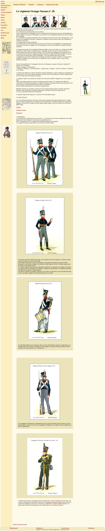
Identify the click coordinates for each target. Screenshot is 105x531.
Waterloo (3, 14)
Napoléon (3, 9)
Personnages (4, 7)
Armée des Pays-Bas (52, 4)
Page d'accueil (13, 528)
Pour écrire (91, 528)
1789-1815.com (99, 1)
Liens (2, 30)
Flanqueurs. (19, 113)
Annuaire (3, 3)
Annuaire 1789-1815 (19, 4)
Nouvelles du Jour (5, 32)
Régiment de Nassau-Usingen (54, 502)
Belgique (3, 17)
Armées (2, 20)
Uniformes (3, 22)
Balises (2, 37)
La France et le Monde (6, 12)
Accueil (2, 1)
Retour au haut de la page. (20, 524)
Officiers (18, 107)
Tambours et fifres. (21, 110)
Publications (3, 27)
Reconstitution (4, 25)
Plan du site (3, 35)
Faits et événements (5, 5)
